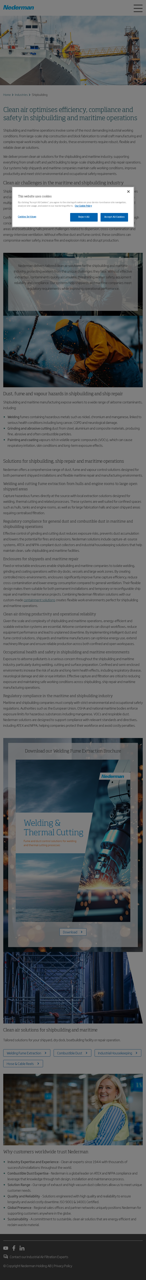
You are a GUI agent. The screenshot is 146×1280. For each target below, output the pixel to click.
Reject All (84, 217)
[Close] (128, 191)
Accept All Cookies (114, 217)
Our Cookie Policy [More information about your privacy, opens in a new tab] (83, 206)
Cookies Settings (27, 217)
